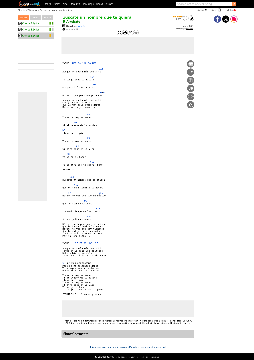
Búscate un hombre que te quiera (96, 17)
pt (147, 357)
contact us (154, 357)
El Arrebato (71, 21)
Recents (47, 17)
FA (79, 63)
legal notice (121, 357)
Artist (35, 17)
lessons (109, 4)
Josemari (189, 29)
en (142, 357)
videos (99, 4)
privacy (131, 357)
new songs (88, 4)
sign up (200, 10)
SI (63, 263)
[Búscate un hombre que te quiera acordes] (109, 347)
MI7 (74, 63)
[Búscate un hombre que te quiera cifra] (147, 347)
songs (48, 4)
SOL (84, 63)
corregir (81, 26)
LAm (101, 68)
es (138, 357)
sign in (214, 10)
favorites (75, 4)
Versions (23, 17)
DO (89, 63)
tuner (65, 4)
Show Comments (75, 334)
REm (92, 76)
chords (56, 4)
